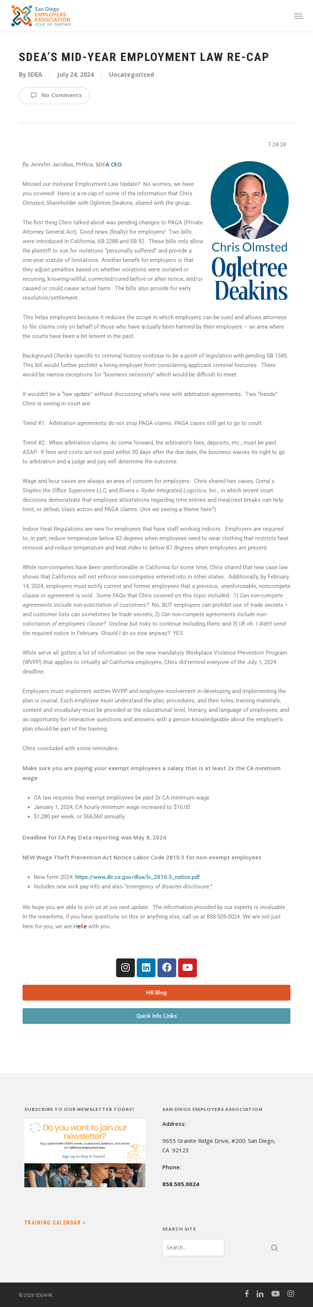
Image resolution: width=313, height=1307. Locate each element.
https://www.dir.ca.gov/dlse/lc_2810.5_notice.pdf (137, 877)
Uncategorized (131, 74)
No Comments (54, 95)
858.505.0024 (180, 1184)
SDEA (34, 74)
